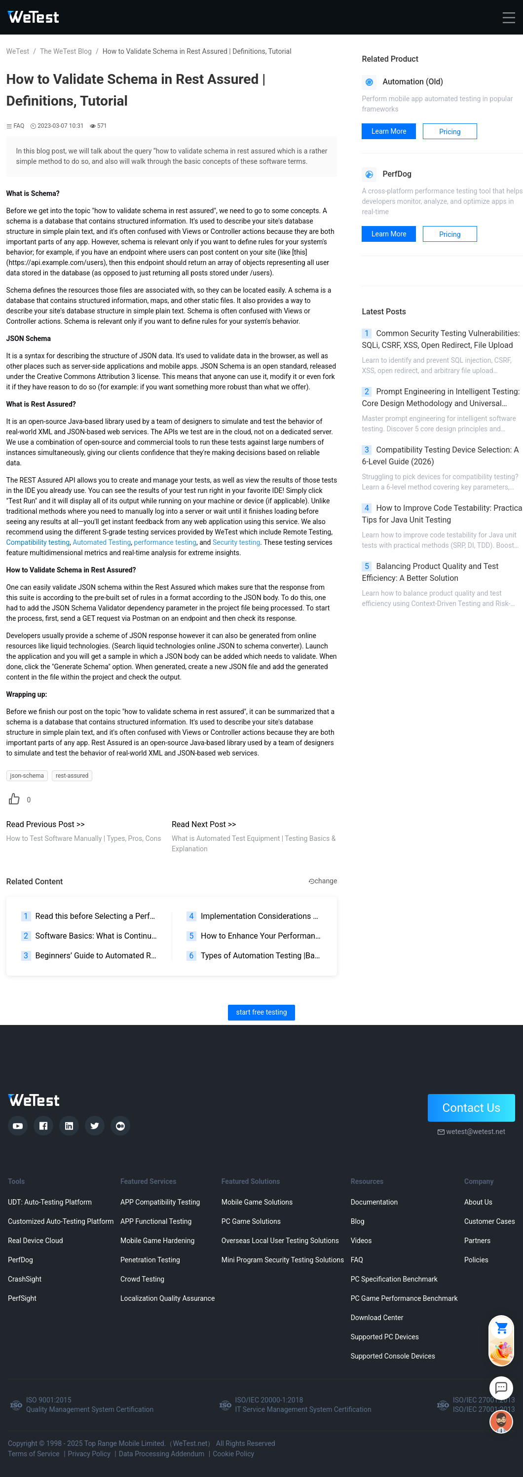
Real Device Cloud (35, 1241)
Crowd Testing (142, 1279)
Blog (358, 1221)
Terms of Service (34, 1454)
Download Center (377, 1318)
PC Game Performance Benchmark (404, 1298)
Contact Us (472, 1108)
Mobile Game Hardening (157, 1241)
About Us (478, 1202)
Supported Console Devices (393, 1356)
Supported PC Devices (385, 1337)
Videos (361, 1241)
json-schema (27, 775)
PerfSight (22, 1298)
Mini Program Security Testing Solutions (283, 1260)
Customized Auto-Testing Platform (61, 1221)
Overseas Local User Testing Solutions (280, 1241)
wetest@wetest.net (475, 1132)
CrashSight (24, 1279)
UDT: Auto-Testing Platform (50, 1202)
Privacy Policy (89, 1454)
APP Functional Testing (155, 1221)
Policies (476, 1260)
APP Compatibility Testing (160, 1202)
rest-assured (72, 775)
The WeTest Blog (66, 51)
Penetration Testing (150, 1260)
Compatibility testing (38, 542)
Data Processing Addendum (162, 1454)
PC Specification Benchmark (394, 1279)
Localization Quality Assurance (167, 1298)
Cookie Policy (233, 1454)
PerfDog (20, 1260)
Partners (477, 1241)
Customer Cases (489, 1221)
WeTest (18, 51)
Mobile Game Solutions (257, 1202)
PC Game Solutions (251, 1221)
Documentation (374, 1202)
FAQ (357, 1260)
